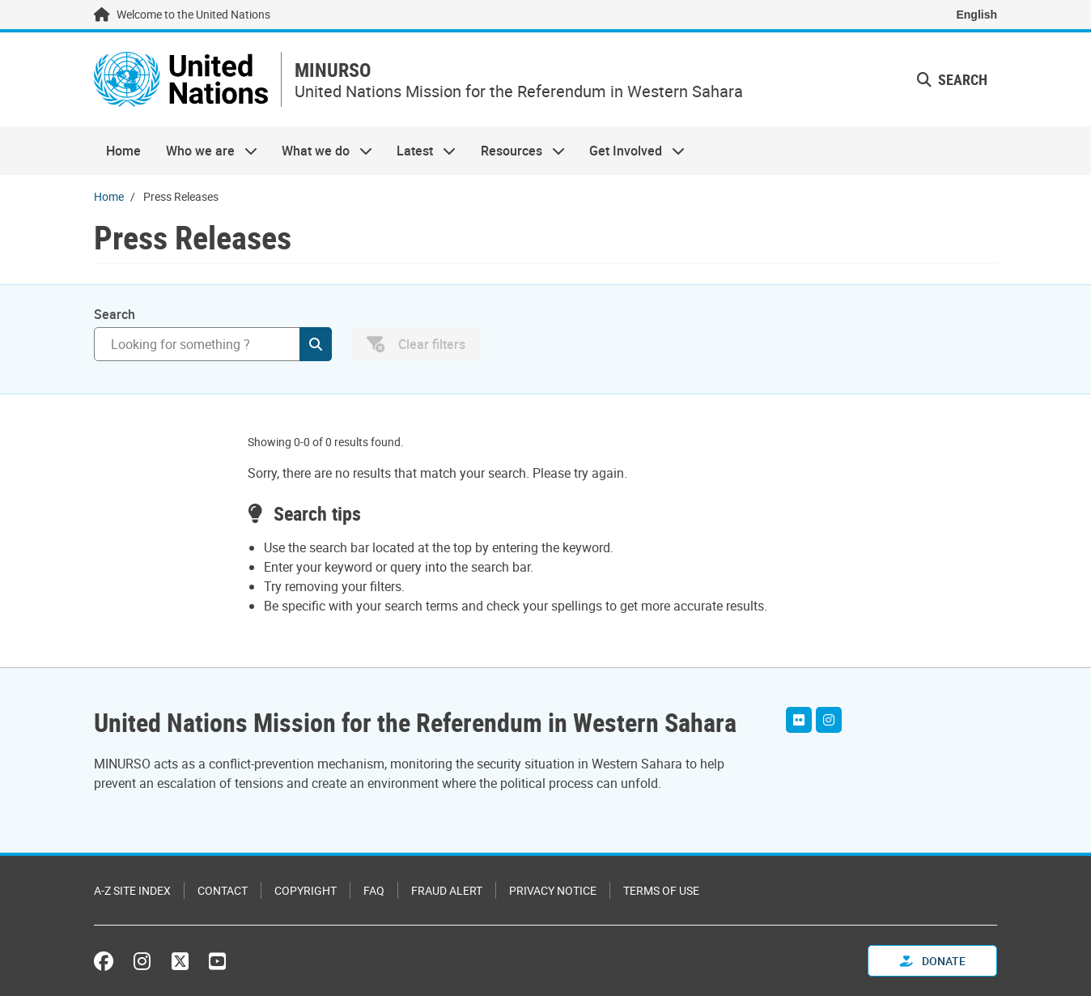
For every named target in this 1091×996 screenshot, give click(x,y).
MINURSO (333, 70)
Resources (517, 151)
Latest (420, 151)
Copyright (305, 890)
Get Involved (631, 151)
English (976, 14)
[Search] (213, 344)
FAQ (373, 890)
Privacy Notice (552, 890)
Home (123, 151)
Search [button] (952, 79)
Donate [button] (933, 960)
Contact (222, 890)
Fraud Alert (446, 890)
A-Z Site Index (132, 890)
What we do (321, 151)
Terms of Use (661, 890)
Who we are (205, 151)
